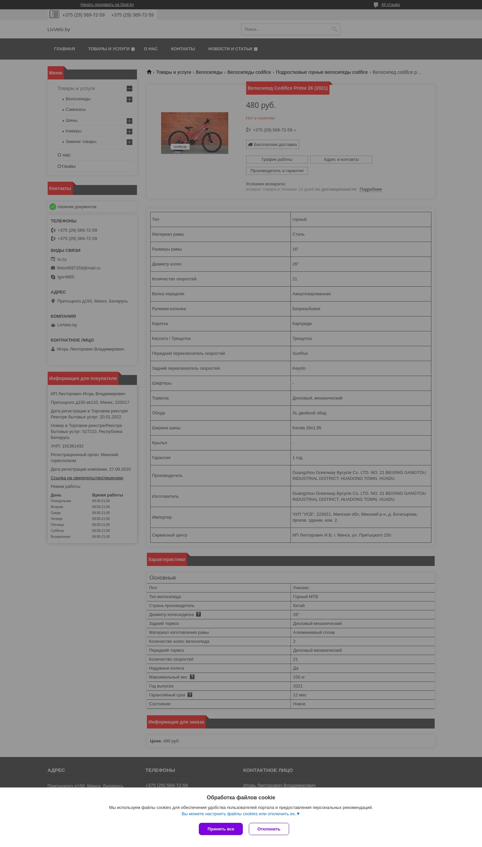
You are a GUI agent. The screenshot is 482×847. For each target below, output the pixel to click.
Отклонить (269, 828)
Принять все (220, 828)
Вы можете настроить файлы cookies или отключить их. (239, 814)
